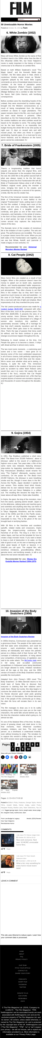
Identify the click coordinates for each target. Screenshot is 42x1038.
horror (21, 810)
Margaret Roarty (6, 807)
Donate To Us (22, 993)
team (24, 812)
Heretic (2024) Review (34, 818)
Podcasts (23, 979)
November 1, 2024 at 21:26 (26, 861)
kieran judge (37, 810)
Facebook (23, 984)
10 (28, 749)
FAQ (21, 957)
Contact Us (22, 970)
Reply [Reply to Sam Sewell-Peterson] (8, 872)
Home (21, 951)
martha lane (18, 812)
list (2, 812)
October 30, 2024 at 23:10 (25, 837)
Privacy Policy (22, 959)
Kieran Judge (24, 805)
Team (25, 28)
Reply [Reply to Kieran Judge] (8, 849)
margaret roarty (8, 812)
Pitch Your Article (22, 968)
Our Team (22, 965)
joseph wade (28, 810)
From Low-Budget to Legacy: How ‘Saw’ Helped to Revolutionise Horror (10, 821)
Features (22, 802)
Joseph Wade (12, 805)
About (21, 954)
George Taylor (31, 802)
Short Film (22, 982)
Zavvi (23, 1001)
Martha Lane (17, 807)
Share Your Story (22, 973)
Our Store (22, 996)
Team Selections (29, 807)
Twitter (22, 987)
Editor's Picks (13, 802)
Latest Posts (36, 805)
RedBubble (22, 998)
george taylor (14, 810)
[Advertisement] (21, 408)
